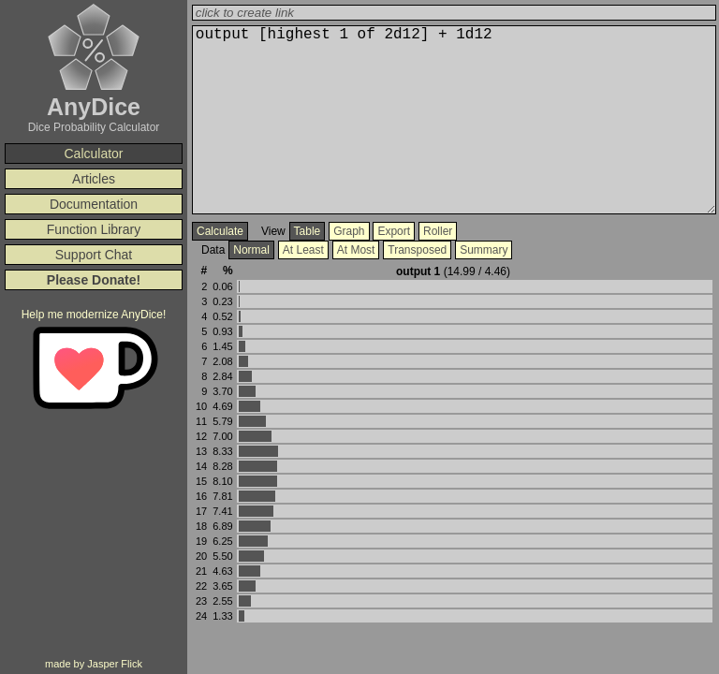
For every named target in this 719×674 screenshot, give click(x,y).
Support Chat (94, 254)
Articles (93, 178)
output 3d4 (454, 119)
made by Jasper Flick (93, 663)
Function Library (93, 229)
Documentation (94, 204)
